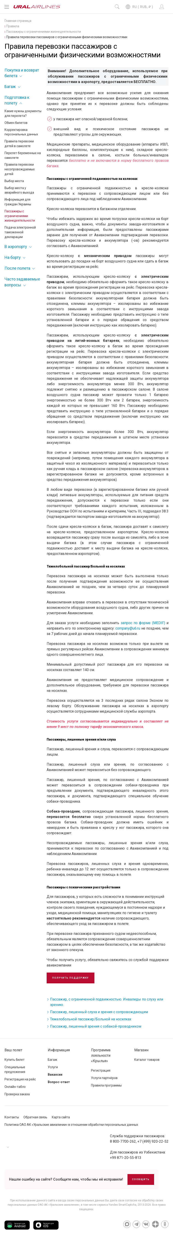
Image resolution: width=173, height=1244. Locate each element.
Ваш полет (13, 1050)
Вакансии (55, 1074)
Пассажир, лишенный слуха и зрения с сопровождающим (99, 1012)
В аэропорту (16, 246)
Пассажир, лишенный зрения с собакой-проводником (95, 1026)
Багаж (10, 86)
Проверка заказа (17, 1094)
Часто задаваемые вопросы (22, 282)
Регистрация (100, 1070)
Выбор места (14, 181)
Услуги (53, 1067)
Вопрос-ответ (59, 1082)
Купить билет (15, 1059)
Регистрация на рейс (20, 1079)
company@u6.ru (127, 628)
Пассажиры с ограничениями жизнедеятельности (20, 215)
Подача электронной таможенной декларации (20, 232)
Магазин (141, 1050)
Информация (59, 1050)
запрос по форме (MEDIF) (143, 623)
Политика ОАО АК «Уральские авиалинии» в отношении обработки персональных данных (71, 1124)
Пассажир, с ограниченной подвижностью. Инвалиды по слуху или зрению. (106, 1002)
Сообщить (141, 1179)
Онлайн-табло (15, 1087)
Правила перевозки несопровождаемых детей (20, 169)
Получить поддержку (70, 978)
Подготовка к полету (17, 100)
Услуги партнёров (104, 1078)
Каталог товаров (146, 1059)
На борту (13, 257)
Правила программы (106, 1085)
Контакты (12, 1117)
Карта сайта (61, 1117)
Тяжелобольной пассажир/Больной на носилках (90, 1019)
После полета (17, 268)
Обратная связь (35, 1117)
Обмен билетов (16, 123)
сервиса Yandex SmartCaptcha (116, 1204)
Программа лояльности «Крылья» (100, 1055)
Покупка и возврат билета (22, 73)
